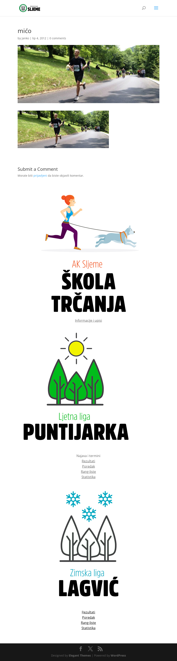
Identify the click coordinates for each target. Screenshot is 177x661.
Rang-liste (88, 471)
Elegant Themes (80, 655)
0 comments (57, 38)
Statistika (88, 477)
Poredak (88, 466)
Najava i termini (88, 456)
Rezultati (88, 461)
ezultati (89, 612)
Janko (25, 38)
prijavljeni (40, 175)
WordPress (118, 655)
